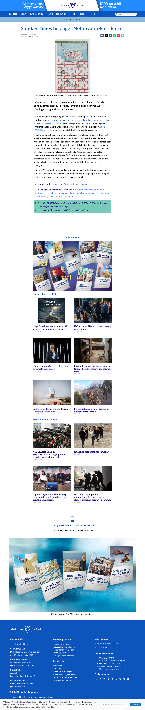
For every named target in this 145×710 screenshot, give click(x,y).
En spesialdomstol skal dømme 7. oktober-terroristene (91, 410)
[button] (106, 35)
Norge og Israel (59, 652)
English (51, 697)
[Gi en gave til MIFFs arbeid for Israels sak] (72, 519)
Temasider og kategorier (63, 649)
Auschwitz (77, 189)
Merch (92, 14)
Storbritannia (102, 193)
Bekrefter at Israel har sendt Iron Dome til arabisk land (50, 410)
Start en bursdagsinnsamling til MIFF (113, 669)
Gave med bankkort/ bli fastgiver (112, 661)
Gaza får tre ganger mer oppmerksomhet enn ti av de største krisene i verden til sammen (92, 497)
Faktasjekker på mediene (63, 655)
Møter (50, 14)
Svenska (13, 697)
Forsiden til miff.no (60, 644)
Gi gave (24, 14)
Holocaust (63, 193)
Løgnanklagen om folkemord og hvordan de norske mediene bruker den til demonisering (51, 497)
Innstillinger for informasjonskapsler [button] (113, 704)
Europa (83, 184)
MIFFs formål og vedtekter (64, 674)
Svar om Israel (37, 14)
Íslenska (42, 697)
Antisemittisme (71, 184)
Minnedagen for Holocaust (82, 193)
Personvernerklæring (61, 680)
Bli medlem (13, 14)
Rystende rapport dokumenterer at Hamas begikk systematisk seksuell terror (92, 369)
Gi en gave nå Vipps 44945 (32, 5)
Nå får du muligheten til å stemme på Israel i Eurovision (51, 367)
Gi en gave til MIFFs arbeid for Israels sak (72, 525)
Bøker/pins (61, 14)
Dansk (22, 697)
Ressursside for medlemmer (64, 677)
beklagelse (89, 189)
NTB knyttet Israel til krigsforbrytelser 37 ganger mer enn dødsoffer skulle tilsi (49, 455)
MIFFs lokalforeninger (62, 671)
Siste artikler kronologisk (63, 647)
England (52, 193)
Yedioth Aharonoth (65, 196)
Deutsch (32, 697)
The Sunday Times (45, 196)
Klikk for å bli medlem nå (110, 5)
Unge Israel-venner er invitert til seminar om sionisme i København (51, 327)
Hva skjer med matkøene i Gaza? (91, 452)
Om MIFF (72, 14)
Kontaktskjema (22, 644)
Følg (83, 14)
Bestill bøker (72, 237)
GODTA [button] (135, 704)
